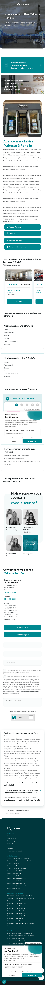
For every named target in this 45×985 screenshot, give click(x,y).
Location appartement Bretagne (15, 938)
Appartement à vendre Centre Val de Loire (18, 916)
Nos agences (10, 836)
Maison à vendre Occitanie (14, 881)
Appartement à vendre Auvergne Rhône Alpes (19, 895)
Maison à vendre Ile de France (15, 876)
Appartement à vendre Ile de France (16, 913)
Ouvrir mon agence (12, 841)
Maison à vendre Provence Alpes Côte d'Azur (19, 886)
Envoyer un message (15, 241)
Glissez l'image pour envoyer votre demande (22, 711)
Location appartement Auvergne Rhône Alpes (19, 933)
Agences (11, 810)
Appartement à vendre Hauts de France (17, 911)
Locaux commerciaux (11, 341)
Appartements (9, 333)
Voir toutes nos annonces (12, 265)
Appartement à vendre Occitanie (15, 918)
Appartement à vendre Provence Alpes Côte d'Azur (20, 923)
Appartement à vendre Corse (15, 926)
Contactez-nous (11, 838)
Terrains (6, 338)
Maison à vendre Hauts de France (16, 873)
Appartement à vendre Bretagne (15, 901)
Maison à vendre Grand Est (14, 871)
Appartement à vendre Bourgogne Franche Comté (20, 898)
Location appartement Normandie (16, 941)
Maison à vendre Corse (13, 888)
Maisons (6, 330)
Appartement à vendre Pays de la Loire (17, 921)
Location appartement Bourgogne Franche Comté (20, 935)
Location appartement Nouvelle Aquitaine (18, 943)
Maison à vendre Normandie (14, 866)
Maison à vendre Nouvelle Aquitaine (17, 868)
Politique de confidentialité (14, 851)
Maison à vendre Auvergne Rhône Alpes (18, 858)
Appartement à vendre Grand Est (16, 908)
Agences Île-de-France (23, 810)
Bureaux (6, 336)
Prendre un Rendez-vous (16, 247)
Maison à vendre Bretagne (14, 863)
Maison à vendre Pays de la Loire (16, 883)
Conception (10, 848)
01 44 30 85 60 (10, 592)
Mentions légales (22, 635)
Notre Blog (10, 843)
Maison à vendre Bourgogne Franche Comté (19, 861)
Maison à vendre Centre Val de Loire (16, 878)
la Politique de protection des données (29, 691)
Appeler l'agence (14, 227)
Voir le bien (19, 301)
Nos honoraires (22, 627)
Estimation (11, 233)
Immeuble (7, 344)
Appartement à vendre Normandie (16, 903)
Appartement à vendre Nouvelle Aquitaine (18, 906)
